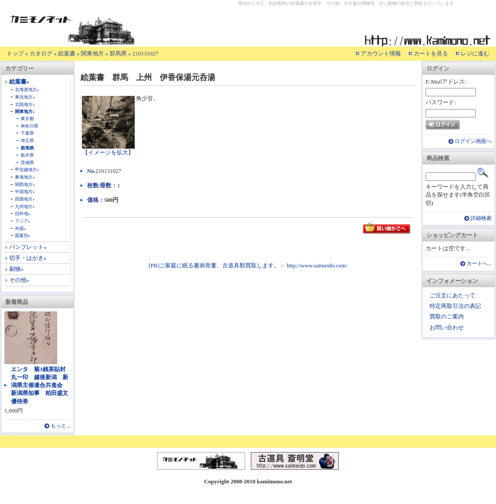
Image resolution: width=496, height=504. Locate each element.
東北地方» (25, 97)
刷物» (16, 269)
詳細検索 (481, 218)
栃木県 (27, 155)
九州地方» (25, 206)
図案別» (22, 235)
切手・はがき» (28, 258)
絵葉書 (66, 53)
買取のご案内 (447, 316)
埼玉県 (27, 140)
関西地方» (25, 184)
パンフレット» (28, 247)
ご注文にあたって (452, 295)
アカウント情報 (381, 53)
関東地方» (25, 111)
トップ (15, 53)
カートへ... (479, 264)
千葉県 (27, 133)
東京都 (27, 118)
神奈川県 (29, 126)
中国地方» (25, 191)
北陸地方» (25, 104)
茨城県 (27, 162)
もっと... (60, 426)
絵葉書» (19, 81)
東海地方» (25, 177)
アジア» (22, 221)
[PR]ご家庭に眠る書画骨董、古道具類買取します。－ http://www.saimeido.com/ (248, 265)
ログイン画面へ (473, 141)
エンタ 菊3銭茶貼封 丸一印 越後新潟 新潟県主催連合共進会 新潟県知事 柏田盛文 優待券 (42, 385)
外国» (20, 228)
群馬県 (118, 53)
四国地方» (25, 199)
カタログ (40, 53)
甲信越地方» (27, 169)
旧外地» (22, 213)
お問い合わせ (447, 327)
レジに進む (475, 53)
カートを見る (431, 53)
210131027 (145, 53)
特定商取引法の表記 (455, 306)
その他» (19, 280)
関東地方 (92, 53)
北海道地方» (27, 89)
